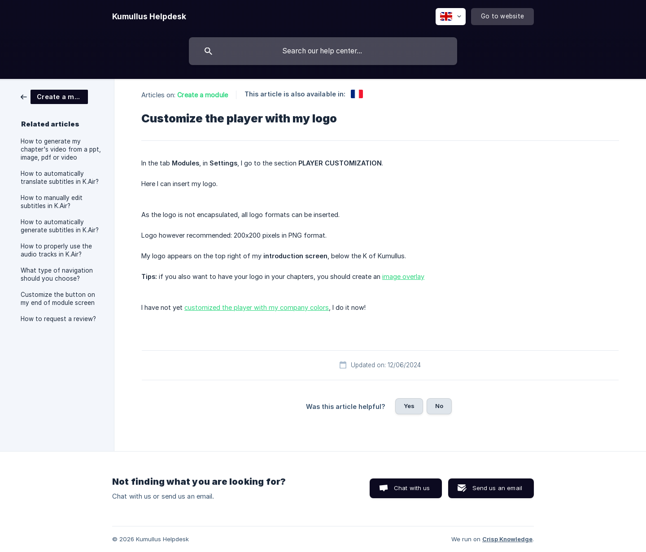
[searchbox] (323, 51)
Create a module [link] (202, 95)
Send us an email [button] (497, 487)
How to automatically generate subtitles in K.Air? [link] (60, 226)
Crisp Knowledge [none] (507, 539)
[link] (54, 96)
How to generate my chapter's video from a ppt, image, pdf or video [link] (61, 149)
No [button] (439, 405)
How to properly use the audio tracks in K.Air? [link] (56, 250)
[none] (149, 16)
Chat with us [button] (412, 487)
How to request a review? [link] (58, 318)
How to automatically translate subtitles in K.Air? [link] (60, 177)
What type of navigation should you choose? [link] (57, 274)
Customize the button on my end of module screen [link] (58, 298)
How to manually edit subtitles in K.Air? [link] (52, 201)
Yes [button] (409, 405)
